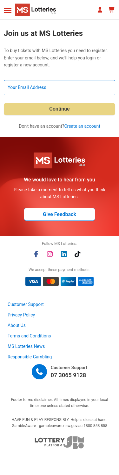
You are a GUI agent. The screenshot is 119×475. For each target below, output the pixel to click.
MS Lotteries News (26, 346)
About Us (17, 325)
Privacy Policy (21, 314)
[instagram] (50, 254)
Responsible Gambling (30, 356)
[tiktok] (77, 254)
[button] (7, 10)
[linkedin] (64, 254)
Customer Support (26, 304)
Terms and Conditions (29, 335)
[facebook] (36, 254)
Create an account (82, 126)
